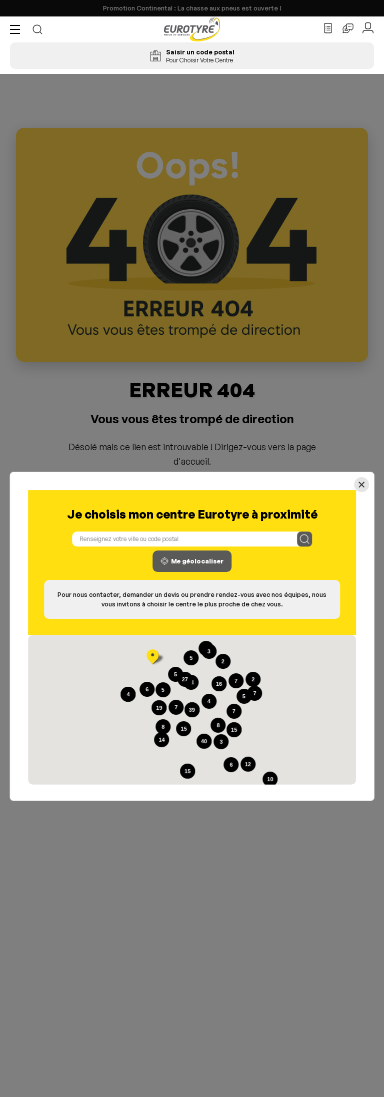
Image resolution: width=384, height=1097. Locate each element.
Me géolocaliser (192, 561)
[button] (17, 29)
